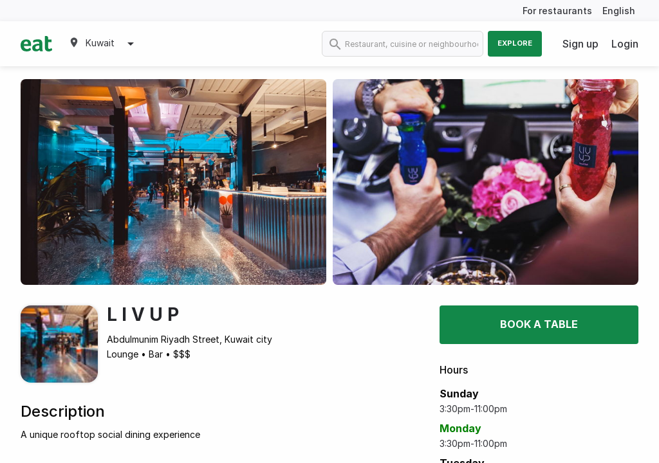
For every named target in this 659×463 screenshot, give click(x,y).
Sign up (580, 43)
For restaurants (557, 10)
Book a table (539, 324)
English (618, 10)
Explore (514, 43)
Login (624, 43)
